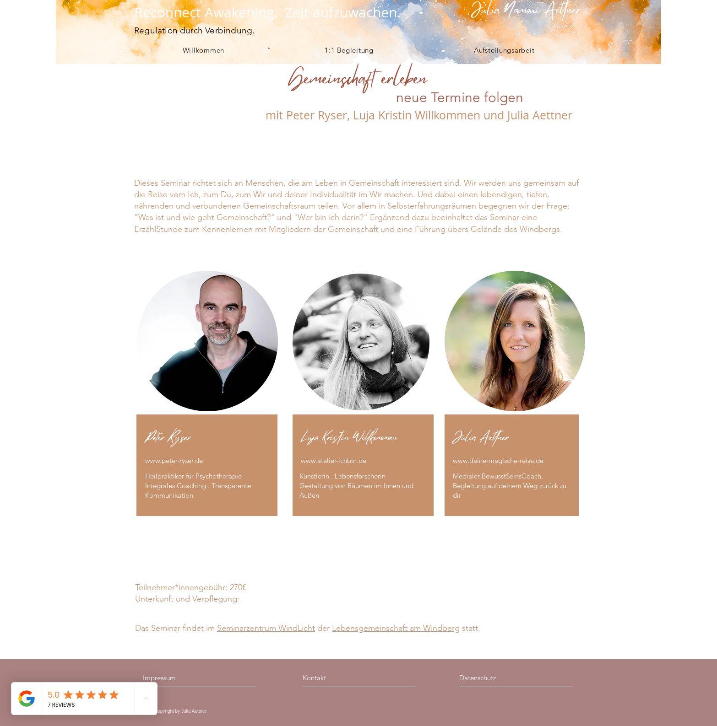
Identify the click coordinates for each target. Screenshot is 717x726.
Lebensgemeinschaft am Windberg (396, 628)
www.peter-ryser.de (174, 460)
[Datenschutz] (500, 678)
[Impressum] (182, 678)
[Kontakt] (343, 678)
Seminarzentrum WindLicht (266, 628)
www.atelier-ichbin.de (333, 460)
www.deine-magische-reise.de (498, 460)
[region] (208, 397)
